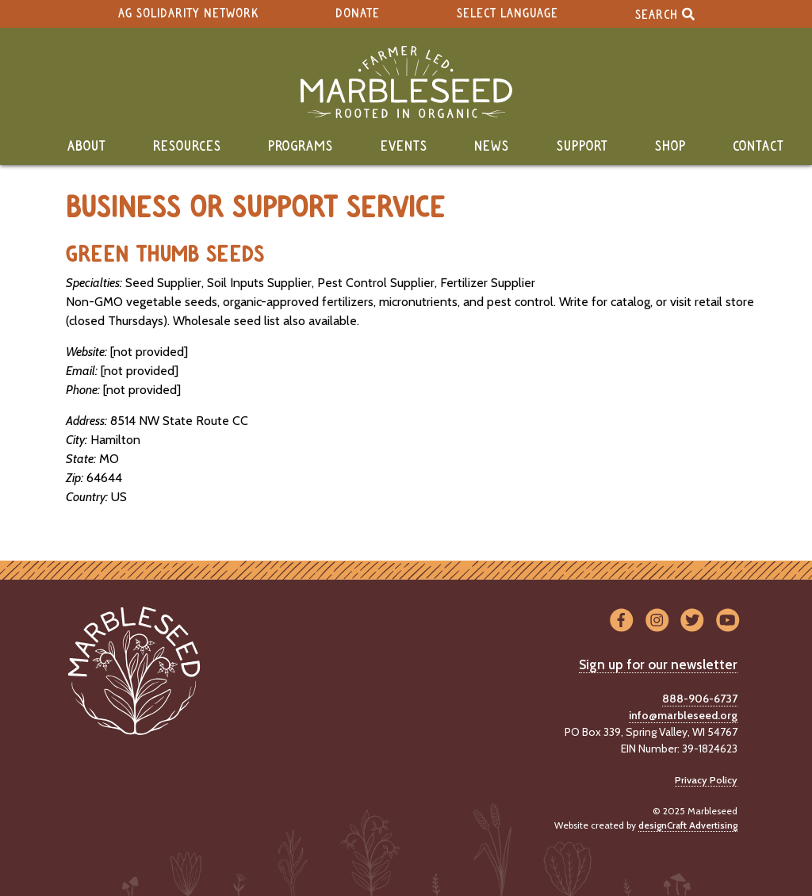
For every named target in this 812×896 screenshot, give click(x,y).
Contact (758, 147)
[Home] (406, 82)
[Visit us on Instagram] (657, 621)
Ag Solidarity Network (188, 14)
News (491, 147)
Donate (357, 14)
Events (404, 147)
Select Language (507, 14)
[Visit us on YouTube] (727, 621)
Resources (187, 147)
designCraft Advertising (687, 825)
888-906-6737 (699, 698)
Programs (300, 147)
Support (582, 147)
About (86, 147)
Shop (670, 147)
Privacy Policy (706, 780)
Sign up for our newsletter (658, 664)
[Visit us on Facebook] (621, 621)
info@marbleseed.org (683, 715)
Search (665, 14)
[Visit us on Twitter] (693, 621)
